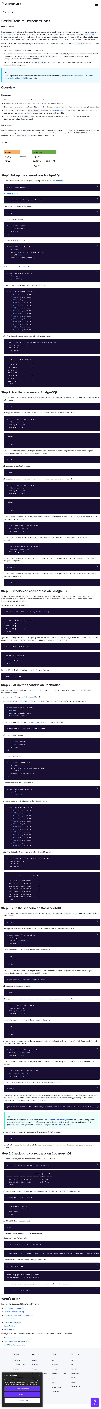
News (73, 1378)
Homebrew (60, 180)
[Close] (39, 1375)
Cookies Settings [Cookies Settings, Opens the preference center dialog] (22, 1400)
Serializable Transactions (13, 1319)
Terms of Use (75, 1386)
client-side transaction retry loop (57, 1120)
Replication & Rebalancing (14, 1308)
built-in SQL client (37, 722)
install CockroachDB (28, 697)
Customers (75, 1373)
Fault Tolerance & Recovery (14, 1312)
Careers (74, 1369)
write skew (59, 110)
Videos (34, 1369)
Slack (53, 1383)
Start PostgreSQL (10, 193)
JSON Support (9, 1329)
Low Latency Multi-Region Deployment (18, 1315)
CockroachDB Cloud (19, 1365)
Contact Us (55, 1391)
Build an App (59, 1124)
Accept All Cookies (22, 1389)
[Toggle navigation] (96, 4)
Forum (54, 1378)
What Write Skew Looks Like (18, 78)
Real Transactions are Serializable (80, 75)
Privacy (73, 1382)
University (55, 1365)
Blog (72, 1365)
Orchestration (9, 1326)
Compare (16, 1369)
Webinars (35, 1365)
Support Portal (56, 1387)
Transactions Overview (12, 1338)
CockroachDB (17, 1360)
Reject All (22, 1394)
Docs (53, 1360)
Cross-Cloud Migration (12, 1322)
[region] (22, 1389)
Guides (34, 1360)
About (73, 1360)
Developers (55, 1369)
